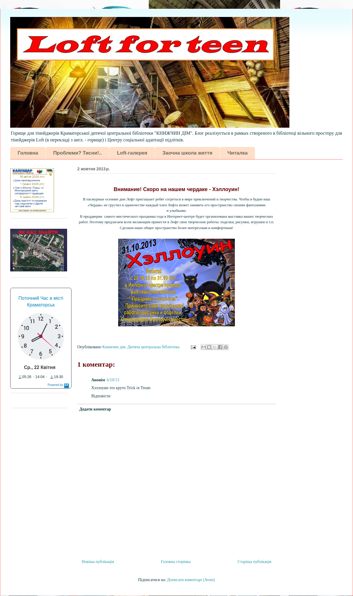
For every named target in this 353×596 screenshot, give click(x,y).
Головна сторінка (176, 561)
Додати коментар (95, 409)
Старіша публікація (254, 561)
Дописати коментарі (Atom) (191, 580)
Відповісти (100, 396)
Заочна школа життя (187, 153)
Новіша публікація (98, 561)
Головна (28, 153)
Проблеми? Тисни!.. (77, 153)
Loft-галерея (132, 153)
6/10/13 (113, 380)
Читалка (238, 153)
